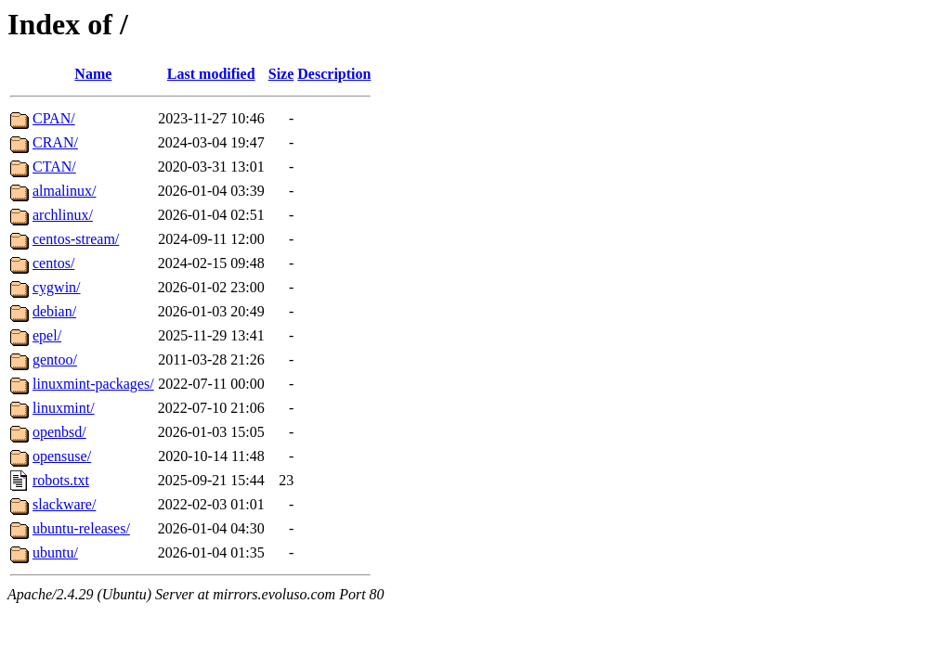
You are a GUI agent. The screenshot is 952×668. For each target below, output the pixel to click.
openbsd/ (59, 432)
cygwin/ (57, 287)
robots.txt (61, 480)
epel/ (47, 335)
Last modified (211, 74)
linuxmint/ (64, 408)
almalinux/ (64, 191)
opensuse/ (62, 456)
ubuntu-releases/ (81, 528)
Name (92, 74)
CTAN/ (54, 166)
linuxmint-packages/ (93, 384)
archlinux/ (63, 215)
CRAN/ (55, 142)
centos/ (53, 263)
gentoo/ (55, 359)
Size (281, 74)
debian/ (54, 311)
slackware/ (64, 504)
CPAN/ (54, 118)
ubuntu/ (55, 552)
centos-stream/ (76, 239)
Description (334, 74)
